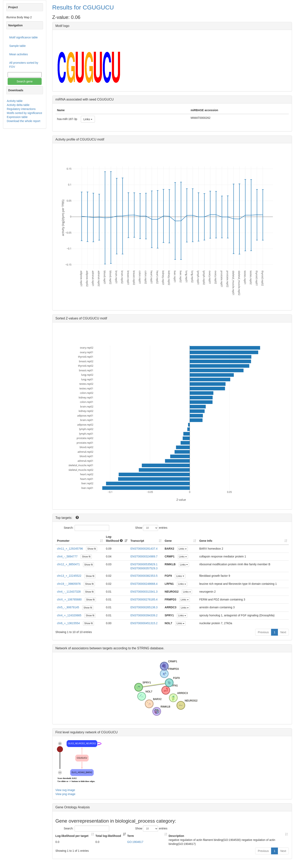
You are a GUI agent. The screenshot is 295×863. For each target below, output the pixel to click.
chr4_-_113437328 (69, 591)
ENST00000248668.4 (144, 583)
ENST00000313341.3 (144, 591)
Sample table (17, 45)
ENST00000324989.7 (144, 556)
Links (88, 119)
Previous (263, 632)
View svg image (65, 790)
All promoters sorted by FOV (23, 64)
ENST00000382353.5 (144, 575)
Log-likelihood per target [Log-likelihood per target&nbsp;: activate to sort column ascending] (72, 835)
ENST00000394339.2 (144, 615)
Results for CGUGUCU (83, 7)
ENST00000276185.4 (144, 599)
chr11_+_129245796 (70, 548)
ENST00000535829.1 (144, 564)
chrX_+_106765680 (69, 599)
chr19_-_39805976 (69, 583)
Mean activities (18, 54)
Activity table (15, 101)
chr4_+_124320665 (69, 615)
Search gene (25, 81)
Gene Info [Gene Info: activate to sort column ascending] (205, 540)
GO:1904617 (135, 842)
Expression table (17, 117)
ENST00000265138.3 (144, 607)
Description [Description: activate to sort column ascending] (176, 835)
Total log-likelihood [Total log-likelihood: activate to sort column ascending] (108, 835)
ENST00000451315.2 (144, 623)
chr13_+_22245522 (69, 575)
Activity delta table (18, 105)
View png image (65, 794)
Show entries (151, 528)
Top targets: (64, 517)
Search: (86, 528)
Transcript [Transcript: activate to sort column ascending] (137, 540)
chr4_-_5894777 (67, 556)
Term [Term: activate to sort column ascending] (130, 835)
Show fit (91, 548)
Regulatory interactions (21, 109)
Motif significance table (23, 37)
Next (283, 632)
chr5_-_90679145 (68, 607)
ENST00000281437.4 (144, 548)
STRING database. (150, 648)
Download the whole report (23, 121)
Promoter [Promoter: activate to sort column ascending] (63, 540)
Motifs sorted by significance (24, 113)
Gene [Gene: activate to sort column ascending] (168, 540)
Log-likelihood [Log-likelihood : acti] (114, 538)
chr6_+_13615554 (68, 623)
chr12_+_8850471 (68, 564)
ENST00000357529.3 (144, 568)
